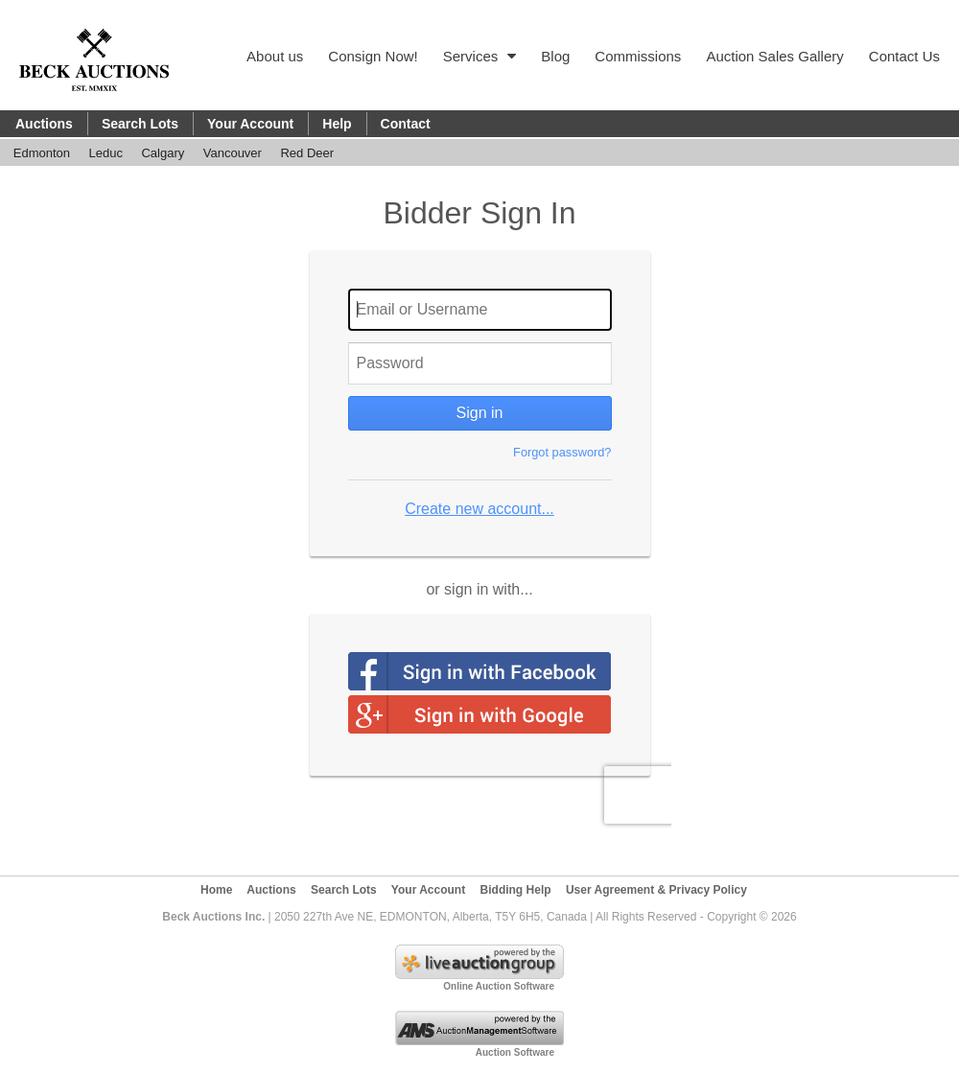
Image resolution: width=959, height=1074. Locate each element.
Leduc (106, 153)
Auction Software (515, 1052)
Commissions (638, 56)
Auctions (44, 123)
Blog (555, 56)
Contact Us (904, 56)
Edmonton (41, 153)
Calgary (162, 153)
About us (274, 56)
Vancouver (232, 153)
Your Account (250, 123)
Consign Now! (372, 56)
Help (336, 123)
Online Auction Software (498, 986)
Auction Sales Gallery (774, 56)
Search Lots (140, 123)
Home (216, 890)
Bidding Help (515, 890)
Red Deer (307, 153)
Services (480, 56)
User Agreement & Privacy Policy (656, 890)
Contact (406, 123)
